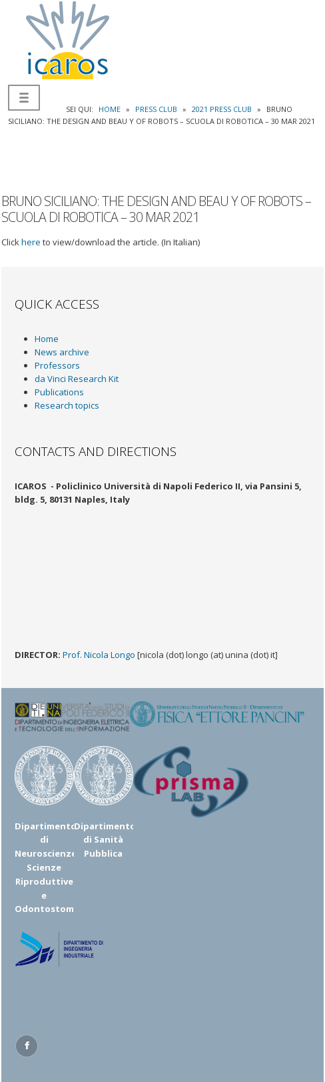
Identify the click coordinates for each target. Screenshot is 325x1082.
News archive (62, 352)
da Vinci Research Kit (77, 379)
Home (47, 339)
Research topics (67, 405)
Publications (59, 392)
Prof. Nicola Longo (99, 655)
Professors (57, 365)
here (31, 242)
